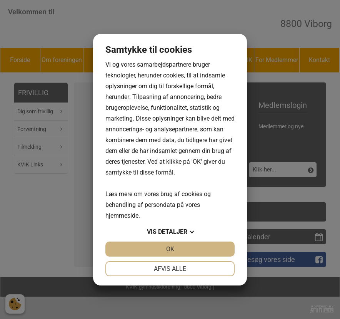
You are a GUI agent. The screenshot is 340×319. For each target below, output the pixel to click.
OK (170, 249)
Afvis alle (170, 268)
